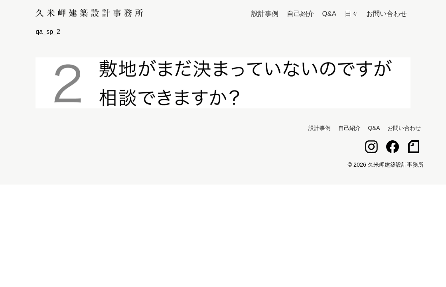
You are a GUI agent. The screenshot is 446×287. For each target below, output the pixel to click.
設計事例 (264, 14)
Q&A (329, 14)
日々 (351, 14)
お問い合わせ (386, 14)
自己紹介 (300, 14)
